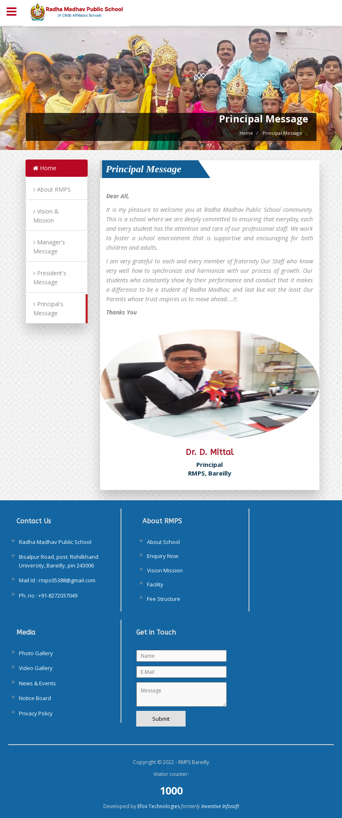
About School (163, 542)
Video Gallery (36, 668)
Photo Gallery (36, 653)
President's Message (49, 277)
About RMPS (52, 189)
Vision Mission (165, 570)
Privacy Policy (36, 713)
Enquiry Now (162, 556)
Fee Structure (163, 598)
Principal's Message (48, 308)
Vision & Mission (46, 215)
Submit (161, 718)
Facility (155, 584)
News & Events (37, 683)
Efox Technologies (158, 806)
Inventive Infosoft (220, 806)
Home (44, 168)
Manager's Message (49, 246)
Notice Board (35, 698)
